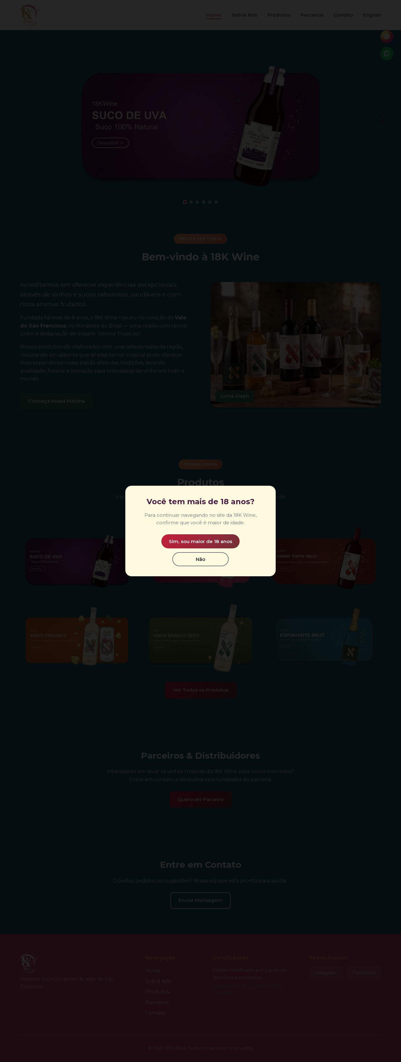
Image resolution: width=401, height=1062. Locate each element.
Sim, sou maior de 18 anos (200, 541)
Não (200, 559)
